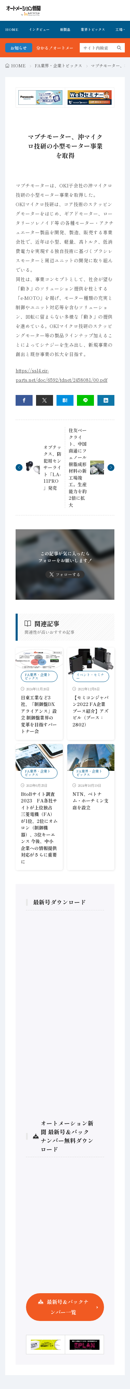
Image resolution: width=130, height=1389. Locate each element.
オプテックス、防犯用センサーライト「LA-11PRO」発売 (52, 467)
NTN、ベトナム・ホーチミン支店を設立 (90, 801)
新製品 (65, 29)
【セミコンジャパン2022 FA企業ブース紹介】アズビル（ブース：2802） (90, 711)
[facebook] (24, 400)
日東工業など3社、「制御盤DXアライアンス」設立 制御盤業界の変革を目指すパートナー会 (39, 714)
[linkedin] (105, 400)
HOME (11, 29)
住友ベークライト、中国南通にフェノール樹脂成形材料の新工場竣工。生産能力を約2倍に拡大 (78, 467)
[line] (85, 400)
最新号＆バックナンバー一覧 (67, 1307)
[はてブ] (65, 400)
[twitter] (44, 400)
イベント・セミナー (90, 676)
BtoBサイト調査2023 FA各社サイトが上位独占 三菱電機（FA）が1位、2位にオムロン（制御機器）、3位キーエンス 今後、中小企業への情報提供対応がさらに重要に (39, 828)
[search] (119, 48)
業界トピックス (93, 29)
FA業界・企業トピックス (58, 65)
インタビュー (39, 29)
